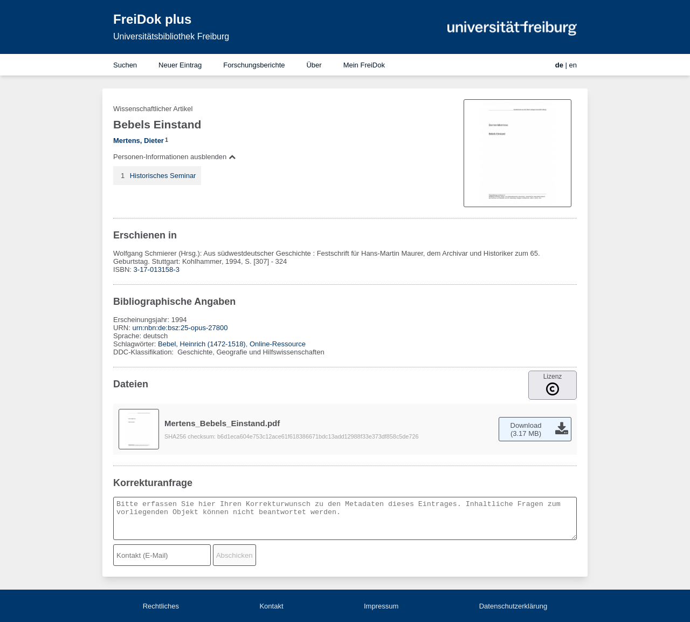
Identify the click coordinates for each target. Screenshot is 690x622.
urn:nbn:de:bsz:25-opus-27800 (179, 328)
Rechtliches (161, 606)
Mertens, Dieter (138, 140)
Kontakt (271, 606)
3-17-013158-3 (157, 269)
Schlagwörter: (135, 344)
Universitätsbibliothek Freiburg (171, 36)
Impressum (381, 606)
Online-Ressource (278, 344)
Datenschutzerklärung (513, 606)
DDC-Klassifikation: (144, 352)
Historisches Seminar (163, 176)
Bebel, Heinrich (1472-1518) (202, 344)
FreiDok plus (152, 19)
